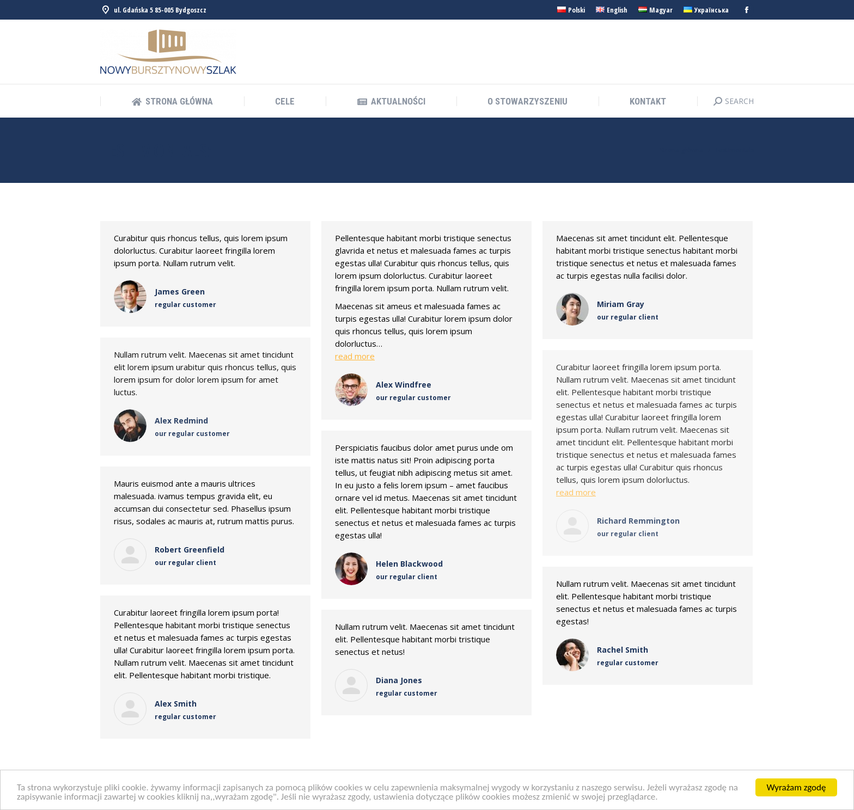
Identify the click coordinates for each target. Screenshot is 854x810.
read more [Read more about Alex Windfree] (355, 356)
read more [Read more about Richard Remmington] (576, 492)
